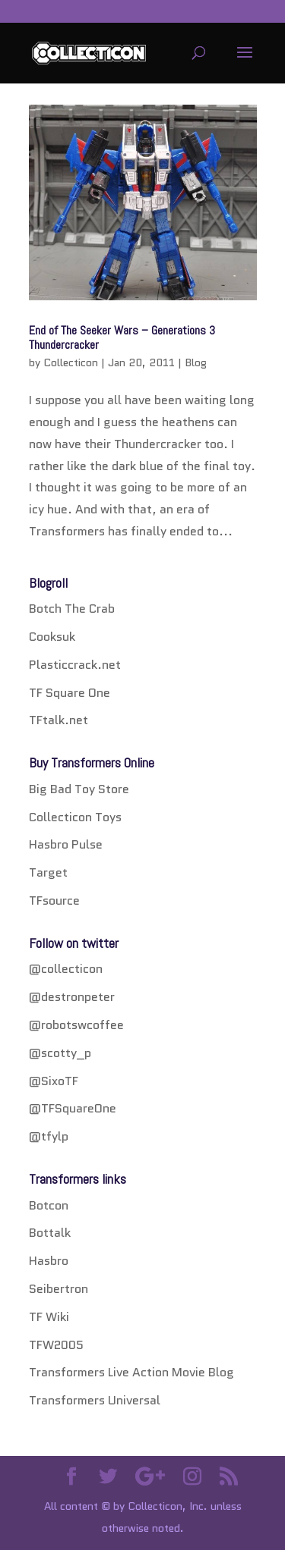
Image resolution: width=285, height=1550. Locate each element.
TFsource (54, 900)
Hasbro (48, 1260)
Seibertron (58, 1288)
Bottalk (50, 1232)
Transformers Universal (94, 1400)
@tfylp (48, 1136)
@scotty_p (60, 1053)
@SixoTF (53, 1081)
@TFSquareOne (72, 1108)
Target (48, 872)
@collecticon (66, 968)
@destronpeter (72, 997)
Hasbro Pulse (66, 844)
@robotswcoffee (76, 1025)
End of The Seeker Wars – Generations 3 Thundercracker (122, 337)
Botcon (48, 1205)
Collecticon (70, 362)
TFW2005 (56, 1345)
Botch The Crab (72, 608)
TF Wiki (49, 1317)
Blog (196, 362)
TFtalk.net (58, 720)
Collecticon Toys (75, 817)
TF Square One (69, 692)
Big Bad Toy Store (79, 789)
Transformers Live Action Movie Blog (131, 1372)
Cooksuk (52, 636)
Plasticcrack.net (75, 664)
